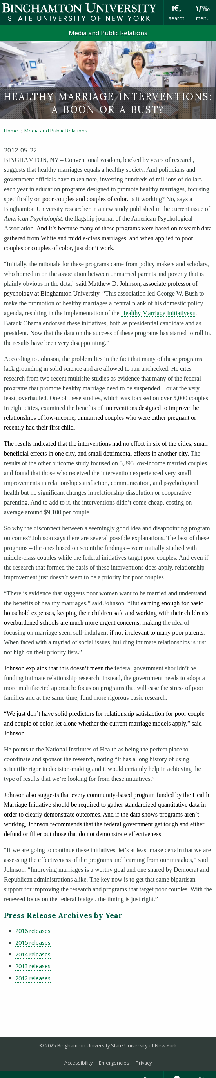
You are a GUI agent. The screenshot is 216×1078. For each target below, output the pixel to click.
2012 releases (33, 978)
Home (11, 130)
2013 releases (33, 966)
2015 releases (33, 942)
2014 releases (33, 954)
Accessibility (78, 1062)
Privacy (144, 1062)
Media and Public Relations (108, 33)
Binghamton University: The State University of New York (82, 12)
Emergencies (114, 1062)
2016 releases (33, 931)
